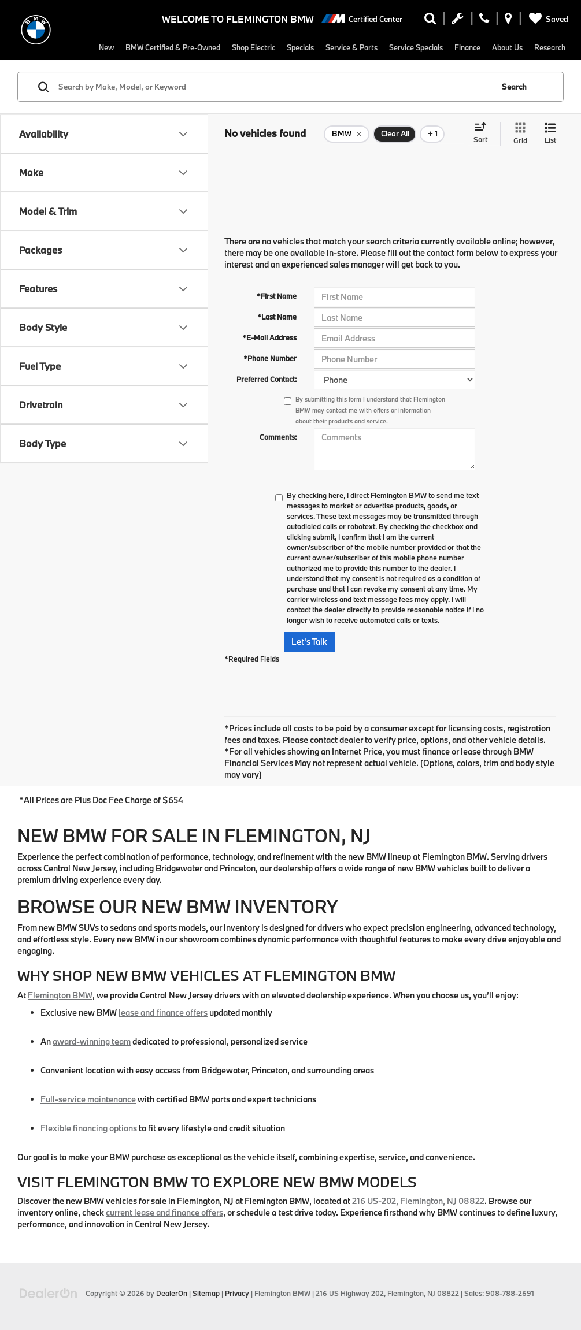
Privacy (237, 1293)
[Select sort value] (484, 158)
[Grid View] (518, 159)
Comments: (278, 436)
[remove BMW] (346, 159)
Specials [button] (297, 47)
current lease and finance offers (164, 1212)
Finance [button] (483, 47)
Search (514, 112)
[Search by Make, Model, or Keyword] (274, 112)
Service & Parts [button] (354, 47)
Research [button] (90, 72)
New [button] (81, 47)
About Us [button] (526, 47)
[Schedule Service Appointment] (458, 21)
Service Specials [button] (425, 47)
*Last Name (277, 316)
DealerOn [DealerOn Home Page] (171, 1293)
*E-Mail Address (269, 337)
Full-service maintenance (88, 1099)
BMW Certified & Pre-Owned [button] (155, 47)
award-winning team (92, 1041)
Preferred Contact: (266, 379)
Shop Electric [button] (245, 47)
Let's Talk (309, 641)
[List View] (550, 159)
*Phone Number (270, 358)
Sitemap (206, 1293)
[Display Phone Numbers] (484, 21)
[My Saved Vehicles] (546, 19)
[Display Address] (508, 21)
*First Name (277, 295)
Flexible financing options (88, 1128)
